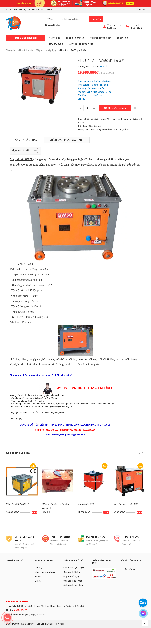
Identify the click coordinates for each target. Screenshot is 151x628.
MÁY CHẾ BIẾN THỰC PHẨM (82, 44)
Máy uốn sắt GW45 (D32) (17, 504)
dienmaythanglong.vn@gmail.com (29, 614)
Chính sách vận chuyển (73, 567)
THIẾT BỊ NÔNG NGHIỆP (101, 38)
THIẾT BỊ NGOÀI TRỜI (76, 38)
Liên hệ (38, 581)
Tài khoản (111, 28)
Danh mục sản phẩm (26, 37)
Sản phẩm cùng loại (18, 452)
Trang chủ (55, 38)
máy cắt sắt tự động (104, 359)
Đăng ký (120, 25)
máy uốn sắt (124, 129)
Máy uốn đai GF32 (86, 504)
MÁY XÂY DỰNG (56, 44)
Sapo (61, 624)
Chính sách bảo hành (73, 585)
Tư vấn (38, 576)
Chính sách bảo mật (72, 581)
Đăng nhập (111, 25)
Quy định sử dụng (71, 576)
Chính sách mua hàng (45, 572)
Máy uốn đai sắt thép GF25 (126, 504)
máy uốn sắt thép (110, 129)
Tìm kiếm (96, 19)
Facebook (130, 569)
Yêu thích (140, 9)
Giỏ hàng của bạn (136, 25)
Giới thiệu (39, 567)
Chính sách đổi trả (71, 572)
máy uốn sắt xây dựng (90, 129)
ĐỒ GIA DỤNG (123, 38)
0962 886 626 (33, 9)
